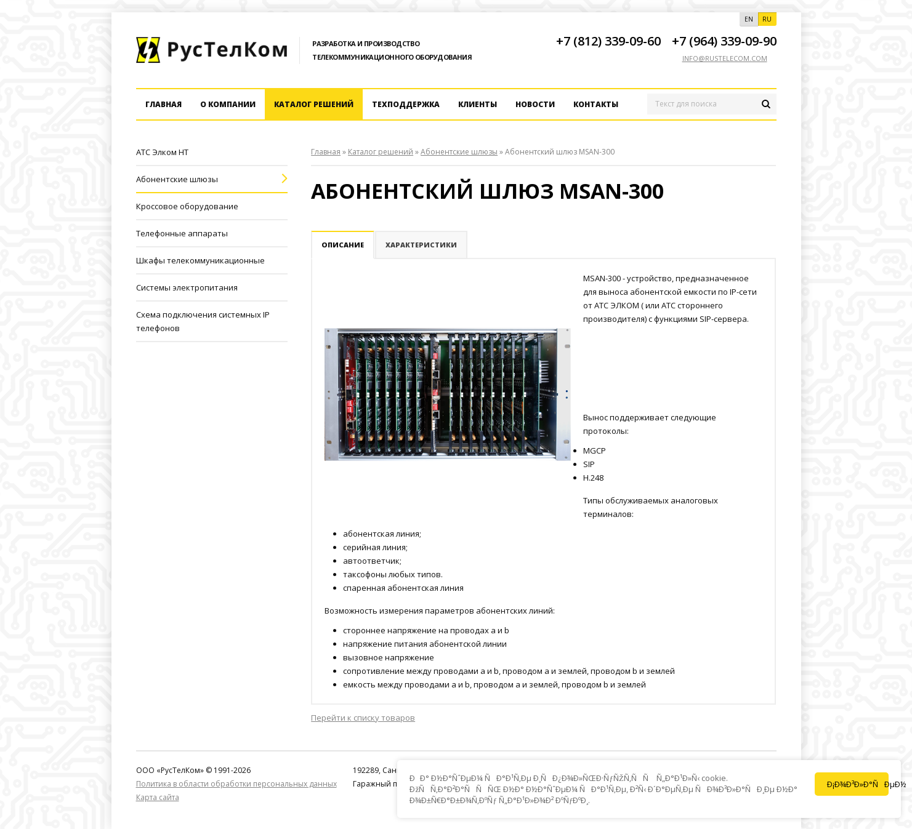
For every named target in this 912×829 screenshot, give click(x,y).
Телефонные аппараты (182, 233)
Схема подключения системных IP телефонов (203, 321)
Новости (535, 104)
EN (749, 19)
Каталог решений (313, 104)
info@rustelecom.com (724, 58)
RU (767, 19)
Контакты (595, 104)
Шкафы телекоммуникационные (200, 260)
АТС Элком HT (162, 152)
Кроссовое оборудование (187, 206)
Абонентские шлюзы (177, 179)
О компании (228, 104)
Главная (163, 104)
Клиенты (477, 104)
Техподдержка (406, 104)
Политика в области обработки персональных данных (236, 784)
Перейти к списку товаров (363, 717)
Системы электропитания (187, 287)
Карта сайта (157, 797)
